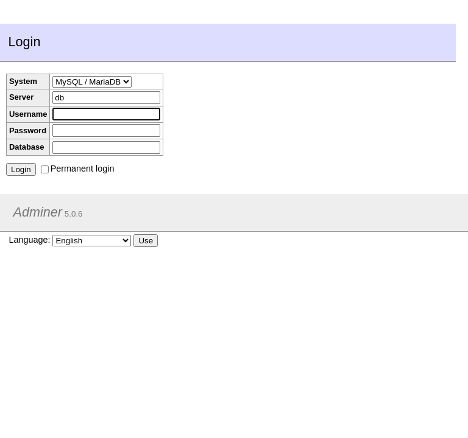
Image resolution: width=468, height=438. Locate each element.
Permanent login (78, 168)
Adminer (37, 212)
